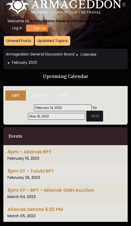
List (15, 95)
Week (63, 95)
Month (39, 95)
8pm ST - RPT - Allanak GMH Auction (50, 190)
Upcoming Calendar (65, 76)
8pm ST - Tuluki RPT (30, 171)
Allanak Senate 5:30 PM (35, 209)
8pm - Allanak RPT (29, 152)
